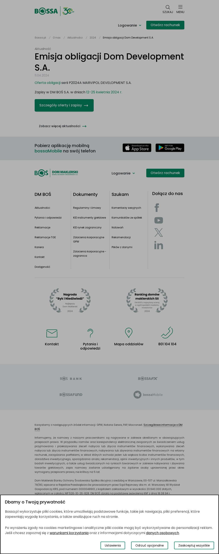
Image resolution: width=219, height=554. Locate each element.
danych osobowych (162, 532)
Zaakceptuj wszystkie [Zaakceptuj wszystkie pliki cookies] (194, 545)
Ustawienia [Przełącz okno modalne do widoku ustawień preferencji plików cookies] (113, 545)
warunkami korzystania (69, 532)
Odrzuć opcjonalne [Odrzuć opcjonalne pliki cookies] (149, 545)
